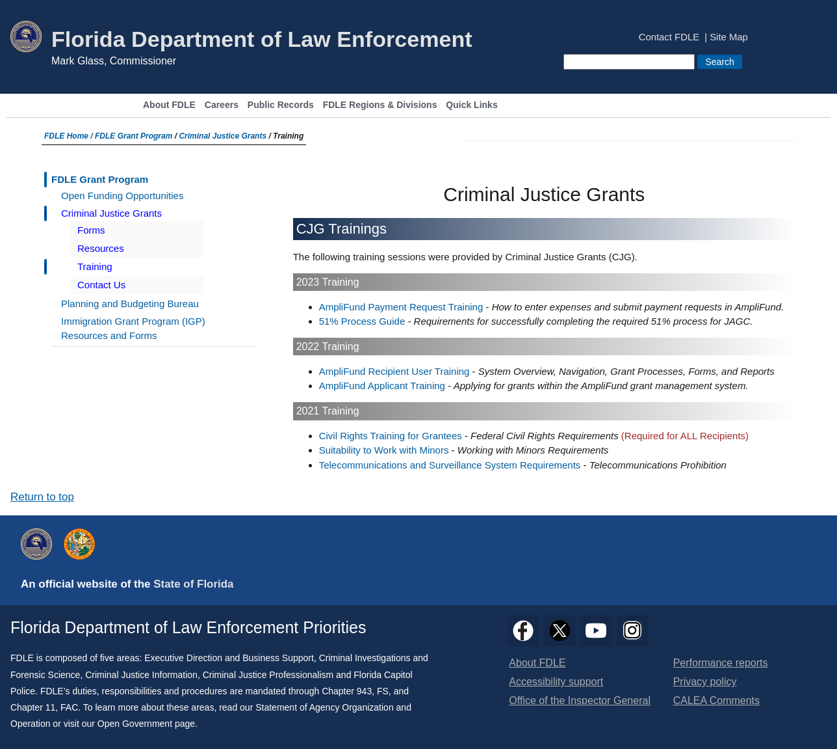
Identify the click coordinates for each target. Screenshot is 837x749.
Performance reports (720, 662)
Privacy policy (705, 681)
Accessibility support (556, 681)
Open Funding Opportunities (122, 195)
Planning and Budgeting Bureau (130, 303)
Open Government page (146, 723)
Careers (221, 105)
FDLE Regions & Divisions (380, 105)
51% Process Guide (362, 321)
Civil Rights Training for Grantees (390, 435)
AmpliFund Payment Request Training (401, 306)
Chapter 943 (347, 691)
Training (94, 266)
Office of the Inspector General (579, 700)
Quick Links (471, 105)
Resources (100, 248)
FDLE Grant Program (133, 136)
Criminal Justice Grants (222, 136)
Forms (91, 230)
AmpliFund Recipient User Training (394, 371)
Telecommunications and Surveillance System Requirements (450, 464)
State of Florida (193, 584)
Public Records (281, 105)
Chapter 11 (32, 707)
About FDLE (169, 105)
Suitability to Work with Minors (384, 450)
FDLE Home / (69, 136)
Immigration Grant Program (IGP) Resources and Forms (133, 329)
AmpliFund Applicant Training (382, 385)
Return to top (42, 497)
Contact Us (101, 284)
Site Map (729, 37)
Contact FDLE (669, 37)
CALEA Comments (716, 700)
